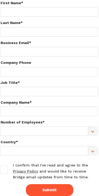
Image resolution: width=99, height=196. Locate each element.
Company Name (15, 102)
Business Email (15, 43)
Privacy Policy (25, 171)
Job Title (9, 82)
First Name (11, 3)
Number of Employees (22, 122)
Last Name (11, 23)
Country (8, 142)
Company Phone (16, 62)
